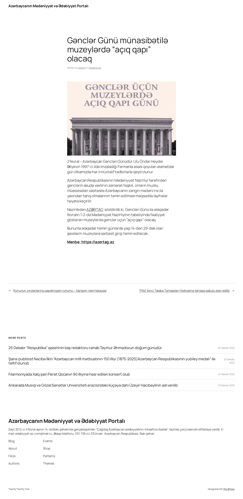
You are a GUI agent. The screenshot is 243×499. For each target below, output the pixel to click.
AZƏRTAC (94, 209)
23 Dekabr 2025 (226, 385)
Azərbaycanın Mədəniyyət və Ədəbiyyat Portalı (48, 5)
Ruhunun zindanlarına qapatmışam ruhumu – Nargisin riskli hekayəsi (59, 290)
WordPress (229, 489)
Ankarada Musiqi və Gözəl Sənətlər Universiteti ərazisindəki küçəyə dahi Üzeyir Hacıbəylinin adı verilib (93, 385)
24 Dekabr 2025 (226, 374)
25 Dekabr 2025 (226, 347)
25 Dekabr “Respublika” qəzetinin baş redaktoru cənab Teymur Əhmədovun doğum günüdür (85, 348)
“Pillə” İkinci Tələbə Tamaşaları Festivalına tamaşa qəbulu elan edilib (184, 290)
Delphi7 (82, 67)
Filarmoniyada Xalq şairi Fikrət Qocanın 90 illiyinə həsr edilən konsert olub (69, 374)
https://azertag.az (97, 241)
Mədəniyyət (95, 67)
